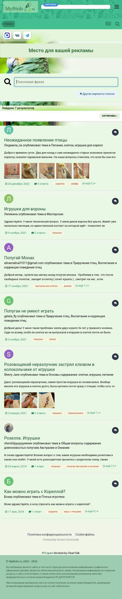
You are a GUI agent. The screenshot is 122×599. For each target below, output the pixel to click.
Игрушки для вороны (25, 208)
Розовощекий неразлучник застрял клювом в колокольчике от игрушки (49, 367)
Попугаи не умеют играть (29, 310)
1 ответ (37, 466)
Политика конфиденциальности (50, 534)
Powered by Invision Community (61, 539)
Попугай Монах (19, 257)
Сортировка (109, 116)
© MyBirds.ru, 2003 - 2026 (21, 561)
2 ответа (38, 232)
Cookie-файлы (85, 534)
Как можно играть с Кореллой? (34, 491)
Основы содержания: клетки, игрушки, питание (81, 374)
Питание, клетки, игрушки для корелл (77, 145)
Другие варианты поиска (97, 93)
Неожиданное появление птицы (35, 140)
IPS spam (47, 553)
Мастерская (55, 214)
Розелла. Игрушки (22, 438)
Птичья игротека (53, 496)
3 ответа (41, 183)
